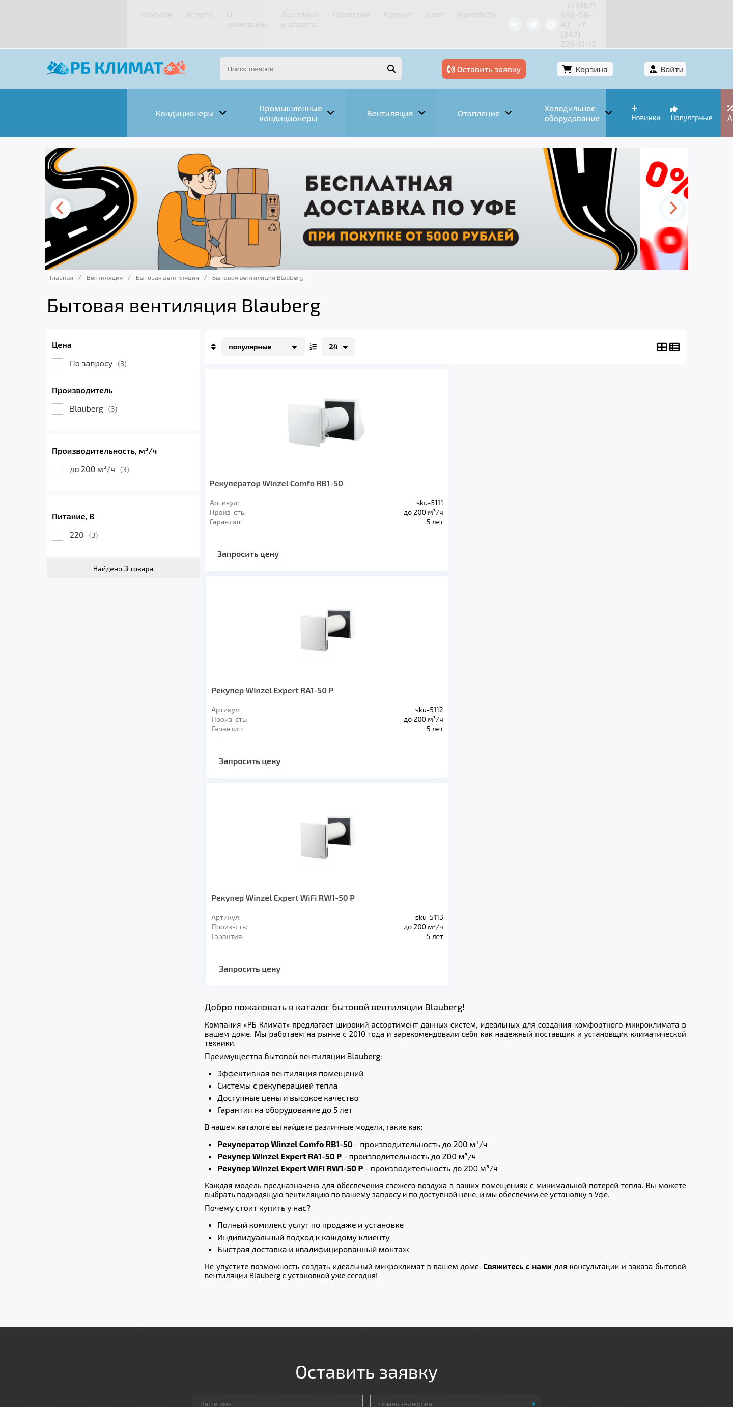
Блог (379, 12)
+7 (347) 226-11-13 (630, 12)
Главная (89, 12)
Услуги (127, 12)
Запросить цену (270, 538)
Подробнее (521, 1338)
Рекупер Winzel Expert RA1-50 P (387, 462)
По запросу (120, 338)
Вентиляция (182, 1261)
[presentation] (84, 183)
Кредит (346, 12)
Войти (650, 49)
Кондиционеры (105, 1261)
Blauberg (115, 383)
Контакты (417, 12)
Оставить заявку (510, 49)
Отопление (250, 1261)
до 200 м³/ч (121, 444)
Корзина (593, 49)
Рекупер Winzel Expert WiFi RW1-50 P (496, 462)
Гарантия (305, 12)
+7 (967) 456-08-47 (553, 12)
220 (106, 509)
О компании (173, 12)
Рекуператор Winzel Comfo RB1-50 (271, 462)
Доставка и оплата (241, 12)
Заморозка (315, 1261)
